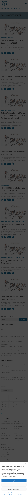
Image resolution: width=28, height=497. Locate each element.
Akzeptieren (14, 480)
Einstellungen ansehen (14, 489)
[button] (26, 463)
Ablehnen (14, 485)
